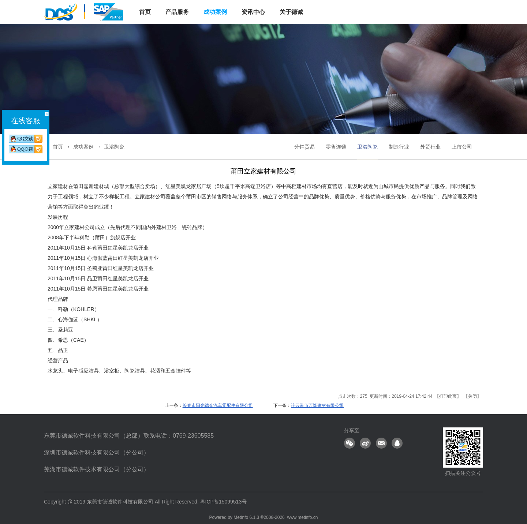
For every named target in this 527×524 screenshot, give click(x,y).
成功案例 (215, 12)
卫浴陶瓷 (114, 147)
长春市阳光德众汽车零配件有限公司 (218, 405)
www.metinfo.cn (302, 517)
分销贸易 (304, 147)
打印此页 (448, 396)
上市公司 (462, 147)
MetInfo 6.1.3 (246, 517)
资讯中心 (253, 12)
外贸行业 (430, 147)
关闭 (472, 396)
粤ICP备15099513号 (223, 502)
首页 (58, 147)
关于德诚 (291, 12)
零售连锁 (336, 147)
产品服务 (177, 12)
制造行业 (399, 147)
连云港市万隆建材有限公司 (317, 405)
